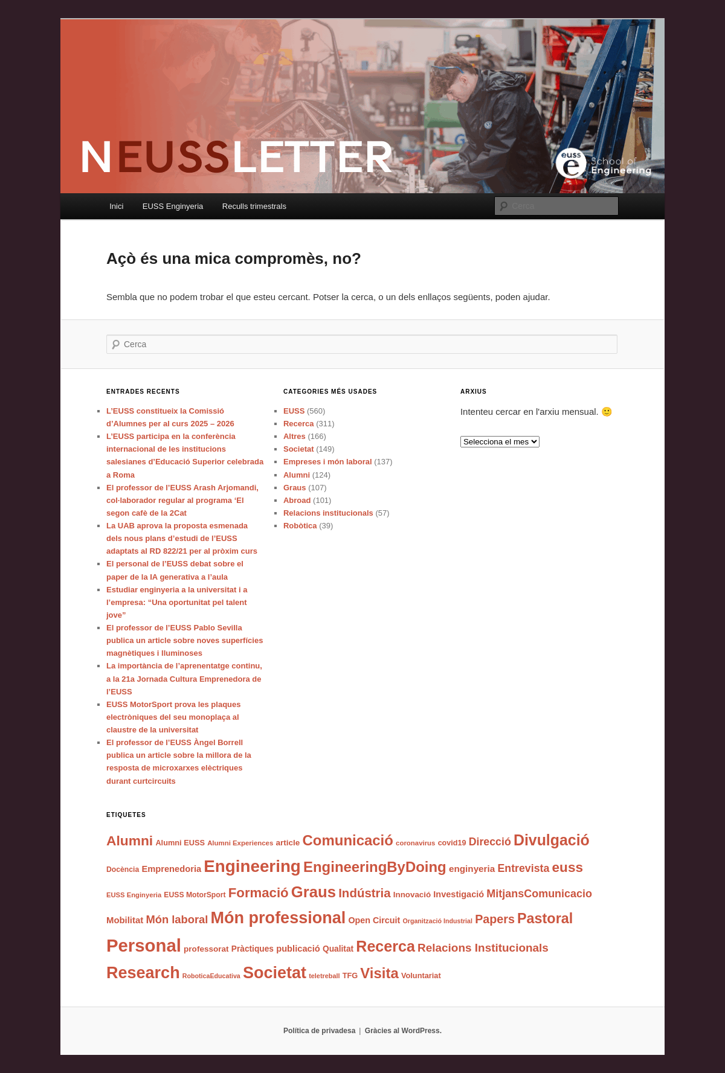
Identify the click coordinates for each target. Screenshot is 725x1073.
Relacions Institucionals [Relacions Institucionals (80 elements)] (483, 947)
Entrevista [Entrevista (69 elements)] (523, 868)
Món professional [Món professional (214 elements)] (278, 918)
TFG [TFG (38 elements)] (350, 975)
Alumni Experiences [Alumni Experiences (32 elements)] (240, 843)
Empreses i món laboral (327, 461)
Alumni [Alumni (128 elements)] (129, 840)
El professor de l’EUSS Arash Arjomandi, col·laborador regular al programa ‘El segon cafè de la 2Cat (182, 500)
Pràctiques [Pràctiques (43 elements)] (252, 948)
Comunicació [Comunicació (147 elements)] (348, 840)
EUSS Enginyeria (173, 206)
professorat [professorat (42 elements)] (206, 948)
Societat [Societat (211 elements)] (274, 973)
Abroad (297, 500)
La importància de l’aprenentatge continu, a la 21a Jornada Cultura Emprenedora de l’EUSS (184, 678)
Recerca (298, 423)
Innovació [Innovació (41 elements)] (412, 894)
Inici (116, 206)
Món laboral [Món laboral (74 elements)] (177, 919)
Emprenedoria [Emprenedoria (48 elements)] (171, 869)
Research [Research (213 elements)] (143, 973)
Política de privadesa (319, 1031)
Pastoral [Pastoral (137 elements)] (545, 918)
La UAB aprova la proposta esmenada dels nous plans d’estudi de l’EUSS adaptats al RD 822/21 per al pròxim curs (181, 538)
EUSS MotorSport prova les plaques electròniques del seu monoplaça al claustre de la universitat (173, 717)
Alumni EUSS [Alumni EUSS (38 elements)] (180, 842)
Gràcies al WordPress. (403, 1031)
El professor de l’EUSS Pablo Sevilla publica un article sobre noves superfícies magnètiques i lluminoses (184, 640)
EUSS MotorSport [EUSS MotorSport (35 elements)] (194, 895)
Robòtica (300, 525)
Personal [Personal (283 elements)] (143, 945)
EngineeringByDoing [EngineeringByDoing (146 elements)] (374, 867)
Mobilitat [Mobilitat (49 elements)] (124, 920)
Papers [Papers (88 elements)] (495, 919)
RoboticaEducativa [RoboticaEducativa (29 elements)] (211, 975)
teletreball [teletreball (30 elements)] (324, 975)
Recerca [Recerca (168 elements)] (385, 946)
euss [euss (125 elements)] (567, 867)
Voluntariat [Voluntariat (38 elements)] (421, 975)
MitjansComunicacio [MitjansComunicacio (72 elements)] (539, 894)
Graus (294, 487)
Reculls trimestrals (254, 206)
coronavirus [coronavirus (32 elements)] (415, 843)
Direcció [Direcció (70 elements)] (490, 842)
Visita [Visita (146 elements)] (379, 973)
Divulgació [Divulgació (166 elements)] (552, 839)
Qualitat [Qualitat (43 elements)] (338, 948)
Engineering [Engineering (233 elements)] (252, 866)
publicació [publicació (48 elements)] (298, 948)
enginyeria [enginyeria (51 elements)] (472, 868)
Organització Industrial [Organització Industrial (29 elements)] (437, 920)
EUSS (293, 410)
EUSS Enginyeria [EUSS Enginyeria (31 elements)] (133, 894)
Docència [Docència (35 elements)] (122, 869)
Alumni (296, 474)
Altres (294, 436)
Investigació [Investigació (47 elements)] (458, 894)
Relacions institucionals (328, 512)
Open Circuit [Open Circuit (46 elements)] (374, 920)
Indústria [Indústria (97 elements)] (364, 893)
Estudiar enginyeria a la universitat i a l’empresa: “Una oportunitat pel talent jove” (176, 602)
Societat (298, 448)
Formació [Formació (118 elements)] (258, 892)
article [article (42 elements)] (288, 842)
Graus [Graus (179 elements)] (313, 891)
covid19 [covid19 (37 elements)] (452, 843)
